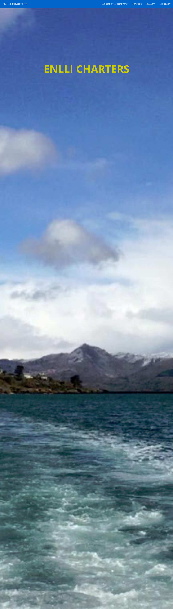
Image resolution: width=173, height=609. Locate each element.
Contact (165, 4)
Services (137, 4)
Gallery (150, 4)
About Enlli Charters (115, 4)
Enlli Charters (14, 4)
